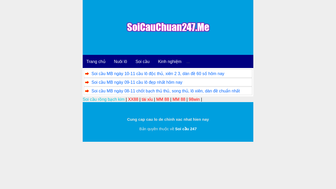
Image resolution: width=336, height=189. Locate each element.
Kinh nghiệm (169, 61)
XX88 (133, 99)
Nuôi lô (120, 61)
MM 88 (162, 99)
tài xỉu (147, 99)
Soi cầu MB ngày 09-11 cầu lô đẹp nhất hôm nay (136, 82)
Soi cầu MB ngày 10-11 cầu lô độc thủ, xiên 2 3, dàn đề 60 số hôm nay (157, 73)
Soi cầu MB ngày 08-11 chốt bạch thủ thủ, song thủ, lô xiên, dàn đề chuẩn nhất (165, 91)
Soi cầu (142, 61)
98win (194, 99)
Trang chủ (96, 61)
